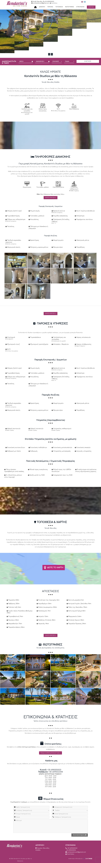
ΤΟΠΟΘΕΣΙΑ (59, 6)
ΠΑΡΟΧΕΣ (50, 6)
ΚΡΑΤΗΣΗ (91, 7)
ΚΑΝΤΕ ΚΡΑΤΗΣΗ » (50, 197)
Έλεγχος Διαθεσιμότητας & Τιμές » (50, 752)
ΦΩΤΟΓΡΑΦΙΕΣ (69, 6)
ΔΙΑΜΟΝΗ (42, 6)
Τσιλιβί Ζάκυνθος (38, 1)
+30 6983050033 (49, 1)
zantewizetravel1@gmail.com (41, 3)
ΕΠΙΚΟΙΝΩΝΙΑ (80, 6)
